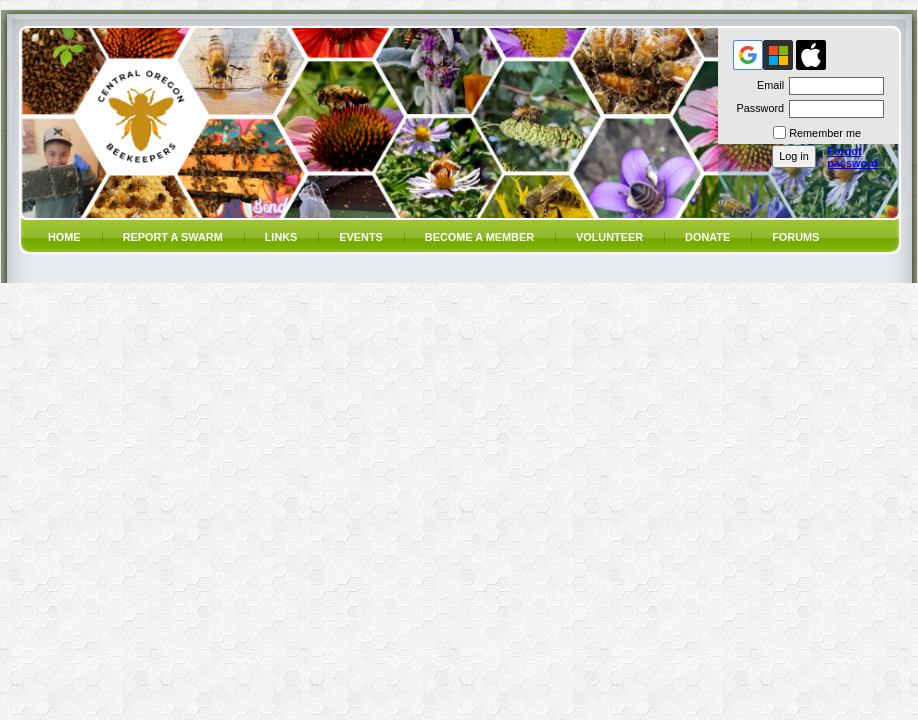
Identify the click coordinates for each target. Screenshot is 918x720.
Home (64, 237)
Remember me (825, 133)
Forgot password (852, 157)
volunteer (609, 237)
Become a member (479, 237)
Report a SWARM (173, 237)
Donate (707, 237)
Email (767, 85)
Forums (795, 237)
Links (281, 237)
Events (361, 237)
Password (756, 108)
